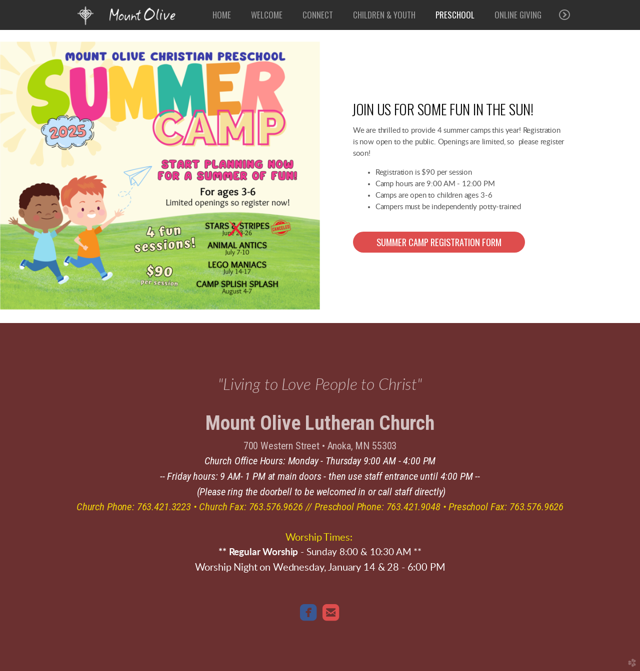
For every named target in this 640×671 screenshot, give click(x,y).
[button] (439, 242)
